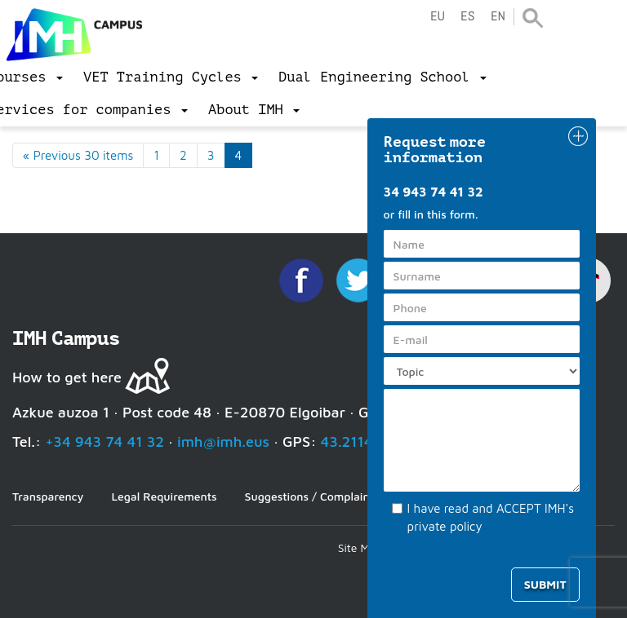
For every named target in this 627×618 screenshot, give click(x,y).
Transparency (47, 496)
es (467, 17)
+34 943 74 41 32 (104, 441)
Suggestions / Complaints (312, 496)
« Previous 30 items (78, 155)
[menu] (170, 77)
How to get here (67, 377)
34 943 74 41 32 (433, 191)
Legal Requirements (163, 496)
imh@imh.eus (223, 441)
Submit (545, 584)
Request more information (435, 150)
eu (437, 17)
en (498, 17)
